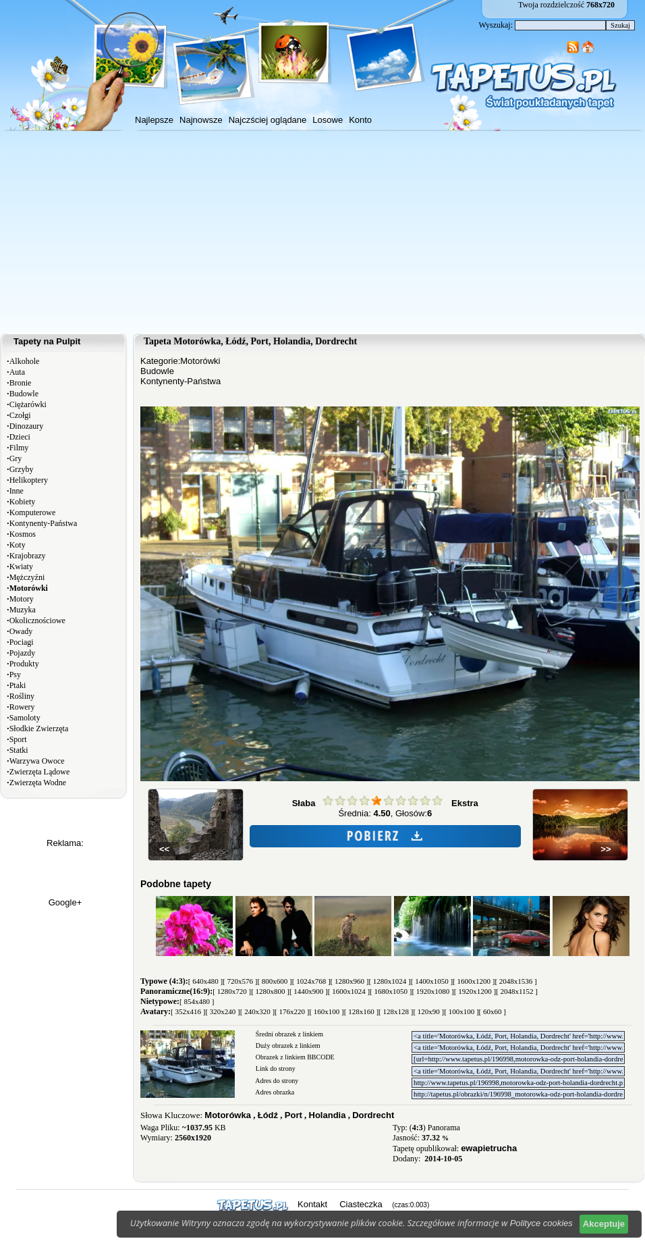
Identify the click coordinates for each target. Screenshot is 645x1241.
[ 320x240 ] (222, 1011)
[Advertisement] (322, 232)
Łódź (268, 1115)
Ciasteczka (361, 1204)
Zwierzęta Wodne (37, 782)
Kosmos (22, 534)
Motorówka (227, 1115)
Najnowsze (201, 120)
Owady (21, 631)
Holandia (327, 1115)
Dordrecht (373, 1115)
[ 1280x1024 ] (389, 981)
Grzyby (21, 469)
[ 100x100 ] (461, 1011)
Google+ (65, 902)
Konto (360, 120)
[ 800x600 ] (274, 981)
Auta (17, 372)
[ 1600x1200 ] (474, 981)
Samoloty (24, 717)
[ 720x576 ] (240, 981)
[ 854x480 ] (196, 1001)
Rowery (22, 707)
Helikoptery (28, 480)
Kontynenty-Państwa (43, 523)
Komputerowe (32, 512)
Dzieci (19, 437)
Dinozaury (26, 426)
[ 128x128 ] (395, 1011)
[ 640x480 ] (205, 981)
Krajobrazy (27, 555)
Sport (18, 739)
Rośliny (21, 696)
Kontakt (312, 1204)
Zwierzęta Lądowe (39, 771)
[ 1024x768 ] (311, 981)
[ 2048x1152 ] (517, 991)
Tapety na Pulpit (46, 341)
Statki (18, 750)
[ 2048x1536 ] (515, 981)
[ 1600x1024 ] (349, 991)
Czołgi (20, 415)
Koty (17, 545)
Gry (15, 458)
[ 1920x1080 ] (432, 991)
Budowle (23, 393)
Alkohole (24, 361)
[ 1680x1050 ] (391, 991)
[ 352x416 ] (188, 1011)
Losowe (327, 120)
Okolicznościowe (37, 620)
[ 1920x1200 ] (475, 991)
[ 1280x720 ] (232, 991)
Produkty (24, 663)
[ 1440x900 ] (308, 991)
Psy (15, 674)
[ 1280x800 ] (270, 991)
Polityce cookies (541, 1223)
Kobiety (22, 501)
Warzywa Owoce (37, 761)
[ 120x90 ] (428, 1011)
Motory (21, 599)
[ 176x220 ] (292, 1011)
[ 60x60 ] (492, 1011)
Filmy (19, 447)
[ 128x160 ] (361, 1011)
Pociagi (21, 642)
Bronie (20, 383)
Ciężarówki (28, 404)
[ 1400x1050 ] (432, 981)
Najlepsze (154, 120)
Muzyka (22, 609)
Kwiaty (21, 566)
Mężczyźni (27, 577)
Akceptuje (604, 1224)
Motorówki (200, 361)
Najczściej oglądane (268, 120)
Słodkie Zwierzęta (39, 728)
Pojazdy (22, 653)
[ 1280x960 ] (350, 981)
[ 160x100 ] (326, 1011)
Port (293, 1115)
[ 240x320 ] (257, 1011)
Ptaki (17, 685)
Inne (16, 491)
